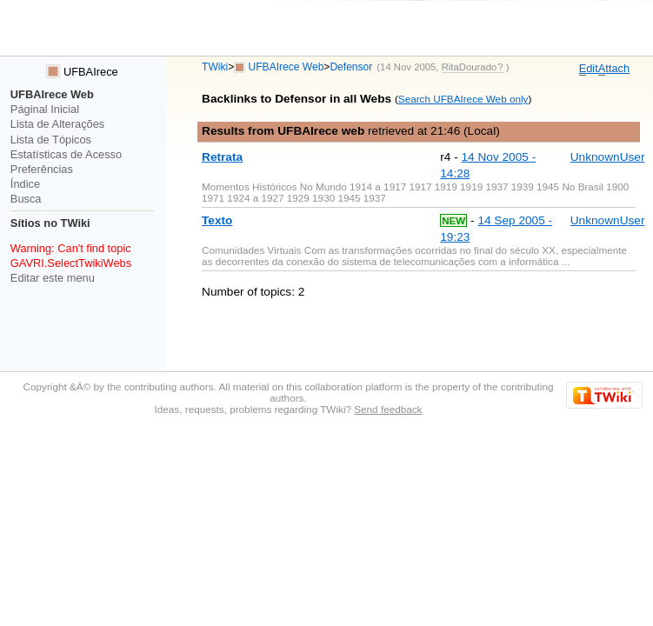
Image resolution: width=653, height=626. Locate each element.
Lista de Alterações (57, 123)
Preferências (41, 169)
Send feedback (388, 409)
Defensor (351, 67)
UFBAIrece (81, 71)
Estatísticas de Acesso (66, 154)
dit (588, 69)
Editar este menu (52, 277)
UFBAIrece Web (286, 67)
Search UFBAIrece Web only (463, 98)
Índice (25, 183)
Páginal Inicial (44, 109)
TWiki (215, 67)
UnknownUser (607, 156)
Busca (26, 198)
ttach (614, 69)
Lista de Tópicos (50, 139)
